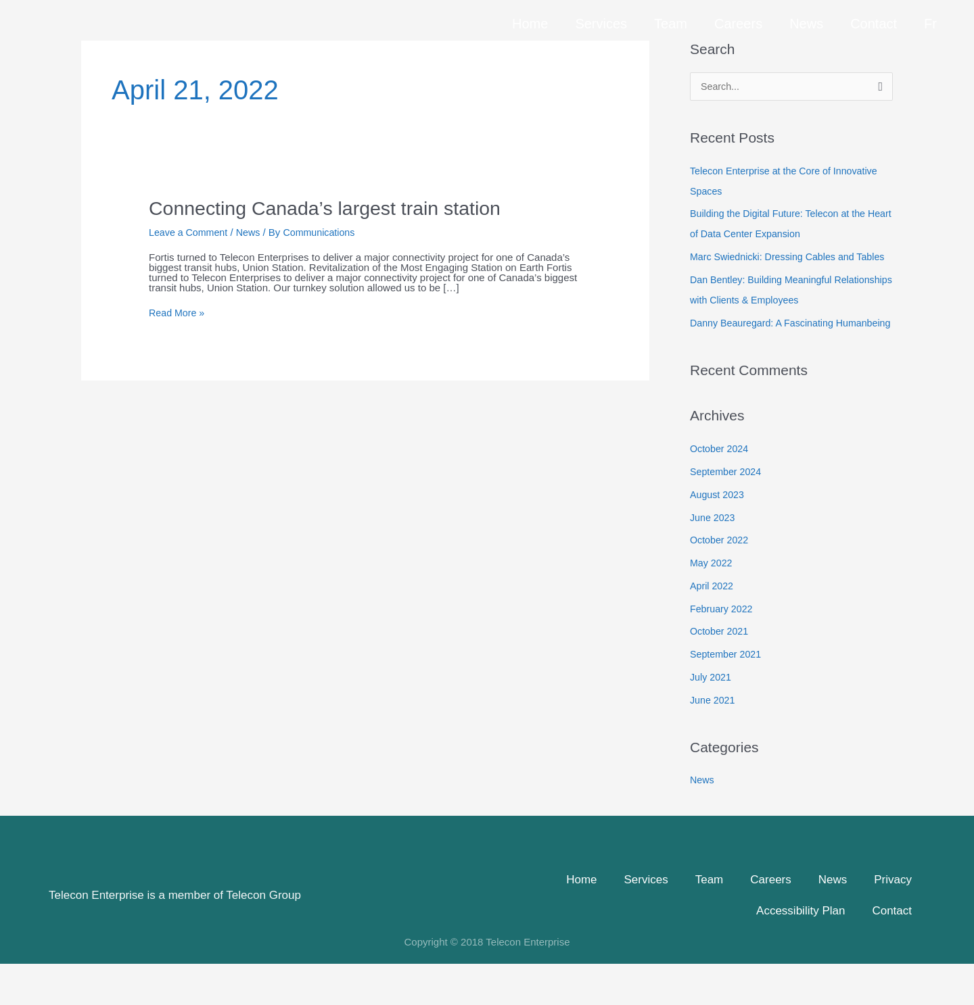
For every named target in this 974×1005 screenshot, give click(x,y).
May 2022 (712, 604)
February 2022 (723, 650)
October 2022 (720, 581)
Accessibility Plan (800, 952)
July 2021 (711, 718)
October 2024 (720, 489)
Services (601, 17)
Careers (738, 17)
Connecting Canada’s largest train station (334, 208)
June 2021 (713, 741)
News (806, 17)
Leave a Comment (190, 232)
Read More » (178, 313)
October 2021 (720, 672)
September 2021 (727, 695)
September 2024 (727, 512)
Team (670, 17)
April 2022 (713, 627)
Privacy (893, 920)
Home (530, 17)
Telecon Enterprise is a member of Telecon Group (175, 936)
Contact (873, 17)
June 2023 (713, 558)
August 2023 (718, 535)
